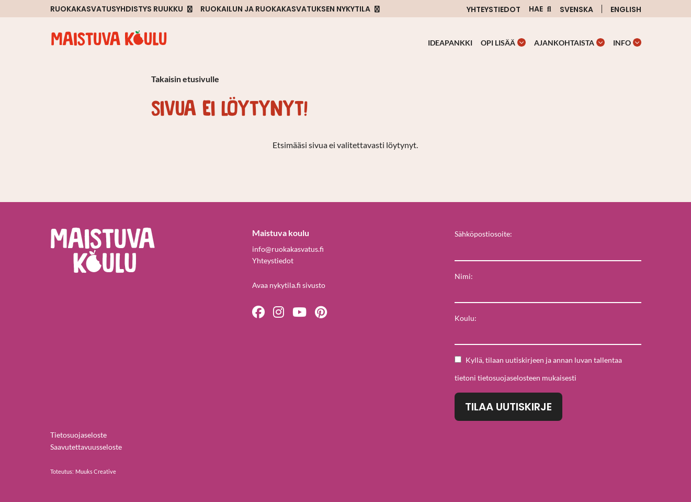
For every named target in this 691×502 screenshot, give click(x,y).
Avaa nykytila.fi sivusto (288, 285)
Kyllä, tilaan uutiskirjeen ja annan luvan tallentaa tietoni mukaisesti (538, 368)
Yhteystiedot (493, 9)
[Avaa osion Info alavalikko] (637, 42)
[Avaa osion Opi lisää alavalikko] (521, 42)
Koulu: (466, 318)
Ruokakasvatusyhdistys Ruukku (116, 9)
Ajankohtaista (564, 42)
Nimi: (464, 276)
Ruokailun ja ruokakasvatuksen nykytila (285, 9)
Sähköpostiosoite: (483, 233)
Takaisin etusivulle (185, 79)
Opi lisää (498, 42)
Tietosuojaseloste (78, 434)
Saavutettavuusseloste (86, 446)
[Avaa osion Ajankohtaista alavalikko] (600, 42)
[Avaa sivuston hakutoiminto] (540, 9)
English (625, 9)
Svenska (576, 9)
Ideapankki (450, 42)
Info (622, 42)
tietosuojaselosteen (509, 377)
